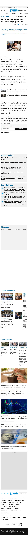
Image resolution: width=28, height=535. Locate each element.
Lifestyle (3, 504)
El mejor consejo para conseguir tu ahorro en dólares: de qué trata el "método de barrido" (13, 386)
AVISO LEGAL (4, 517)
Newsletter (25, 13)
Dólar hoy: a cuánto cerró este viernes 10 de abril (15, 193)
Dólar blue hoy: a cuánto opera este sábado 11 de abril (14, 158)
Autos (16, 508)
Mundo (18, 504)
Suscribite (21, 128)
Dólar (6, 13)
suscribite (21, 10)
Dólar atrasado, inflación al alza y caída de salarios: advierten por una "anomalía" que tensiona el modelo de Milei (15, 203)
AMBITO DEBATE (20, 524)
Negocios (11, 502)
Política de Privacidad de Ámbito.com (11, 515)
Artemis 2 (22, 7)
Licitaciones (4, 519)
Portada (3, 498)
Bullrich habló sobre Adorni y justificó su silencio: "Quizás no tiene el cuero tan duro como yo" (25, 303)
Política (7, 16)
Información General (7, 508)
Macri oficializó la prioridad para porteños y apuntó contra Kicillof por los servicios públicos (25, 322)
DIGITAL (7, 524)
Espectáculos (5, 510)
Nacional (11, 504)
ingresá (25, 10)
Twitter (1, 493)
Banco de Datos (19, 500)
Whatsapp (17, 493)
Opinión (19, 502)
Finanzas (21, 13)
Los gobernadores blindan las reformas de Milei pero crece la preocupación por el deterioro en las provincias (14, 30)
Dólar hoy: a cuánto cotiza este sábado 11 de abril (13, 163)
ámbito (2, 16)
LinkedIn (10, 493)
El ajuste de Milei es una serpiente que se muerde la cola (12, 172)
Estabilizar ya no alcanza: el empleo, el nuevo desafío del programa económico (13, 168)
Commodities (17, 229)
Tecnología (14, 510)
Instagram (7, 493)
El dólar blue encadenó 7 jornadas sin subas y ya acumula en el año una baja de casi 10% (13, 425)
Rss (21, 510)
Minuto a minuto (5, 415)
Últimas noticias (12, 498)
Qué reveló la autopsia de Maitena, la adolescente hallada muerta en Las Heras (14, 197)
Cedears (25, 229)
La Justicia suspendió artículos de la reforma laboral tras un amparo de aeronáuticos (7, 305)
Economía (14, 13)
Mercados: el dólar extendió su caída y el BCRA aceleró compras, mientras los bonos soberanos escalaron (14, 418)
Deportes (3, 506)
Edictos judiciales (15, 517)
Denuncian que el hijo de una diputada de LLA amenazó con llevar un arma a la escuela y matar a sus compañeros (17, 91)
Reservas (10, 7)
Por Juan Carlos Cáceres (22, 365)
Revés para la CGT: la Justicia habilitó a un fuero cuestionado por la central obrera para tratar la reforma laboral (15, 189)
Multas (24, 517)
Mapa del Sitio (5, 513)
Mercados (4, 502)
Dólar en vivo (16, 7)
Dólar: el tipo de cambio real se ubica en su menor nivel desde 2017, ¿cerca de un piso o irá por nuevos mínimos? (23, 356)
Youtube (14, 493)
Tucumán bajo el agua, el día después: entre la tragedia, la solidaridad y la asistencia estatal (13, 178)
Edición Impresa (13, 506)
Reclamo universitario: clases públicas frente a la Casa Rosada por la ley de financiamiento (17, 95)
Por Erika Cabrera (4, 397)
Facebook (4, 493)
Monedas (3, 229)
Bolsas (9, 229)
